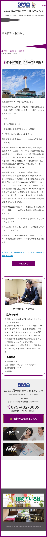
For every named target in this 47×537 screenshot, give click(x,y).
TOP (5, 51)
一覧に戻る (23, 264)
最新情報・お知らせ (17, 51)
